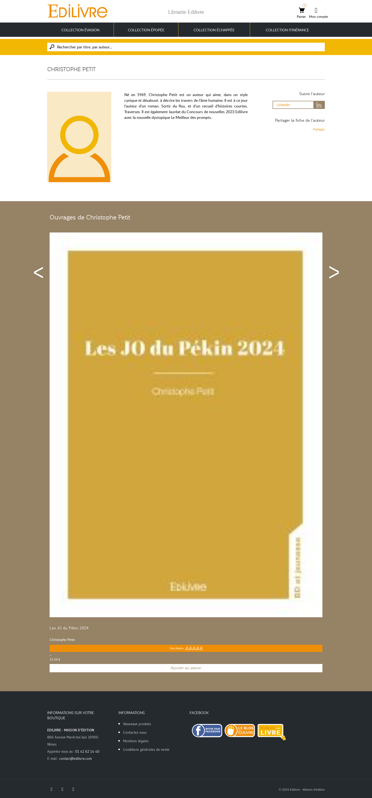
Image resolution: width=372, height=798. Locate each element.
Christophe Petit (62, 639)
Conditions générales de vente (146, 749)
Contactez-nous (135, 732)
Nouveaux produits (137, 724)
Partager (319, 129)
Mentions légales (136, 741)
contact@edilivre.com (75, 758)
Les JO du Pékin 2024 (69, 628)
